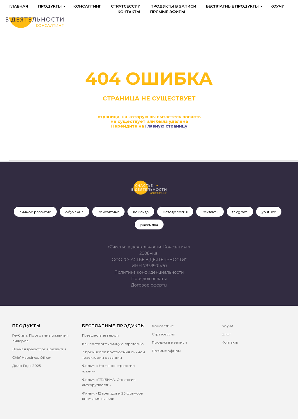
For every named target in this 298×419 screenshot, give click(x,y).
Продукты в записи (173, 6)
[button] (149, 285)
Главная (18, 6)
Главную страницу (166, 126)
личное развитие (35, 212)
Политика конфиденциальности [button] (149, 272)
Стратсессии (126, 6)
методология (175, 212)
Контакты (129, 11)
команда (141, 212)
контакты (210, 212)
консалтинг (108, 212)
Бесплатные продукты (232, 6)
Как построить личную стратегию (113, 344)
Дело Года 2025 (26, 365)
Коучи (277, 6)
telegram (240, 212)
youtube (269, 212)
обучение (74, 212)
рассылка (149, 224)
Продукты (50, 6)
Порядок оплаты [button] (149, 278)
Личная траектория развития (39, 349)
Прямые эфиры (167, 11)
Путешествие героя (100, 335)
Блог (226, 334)
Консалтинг (87, 6)
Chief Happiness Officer (31, 357)
